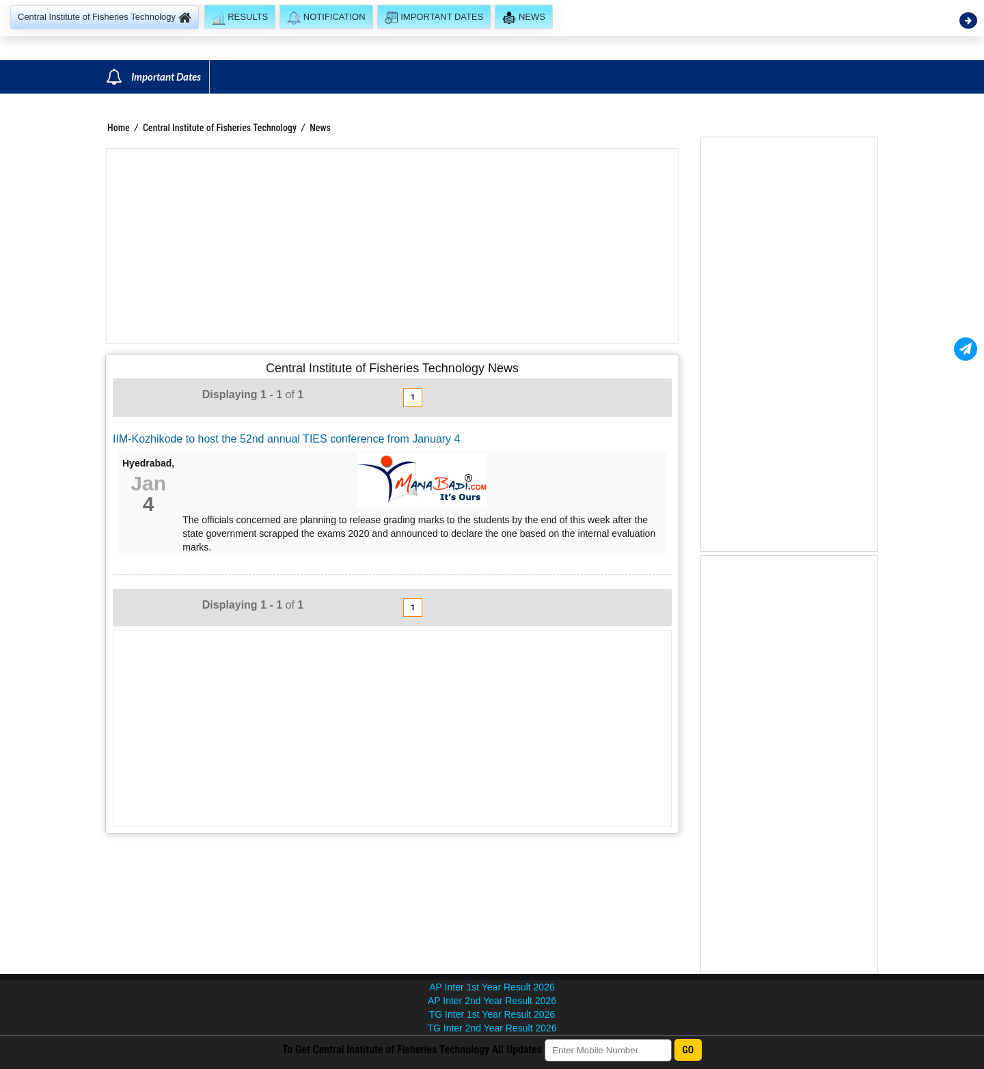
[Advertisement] (392, 246)
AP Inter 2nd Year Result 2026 (492, 1000)
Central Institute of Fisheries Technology (221, 127)
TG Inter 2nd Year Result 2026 (491, 1028)
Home (118, 127)
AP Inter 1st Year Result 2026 (491, 987)
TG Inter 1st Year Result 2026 (492, 1014)
